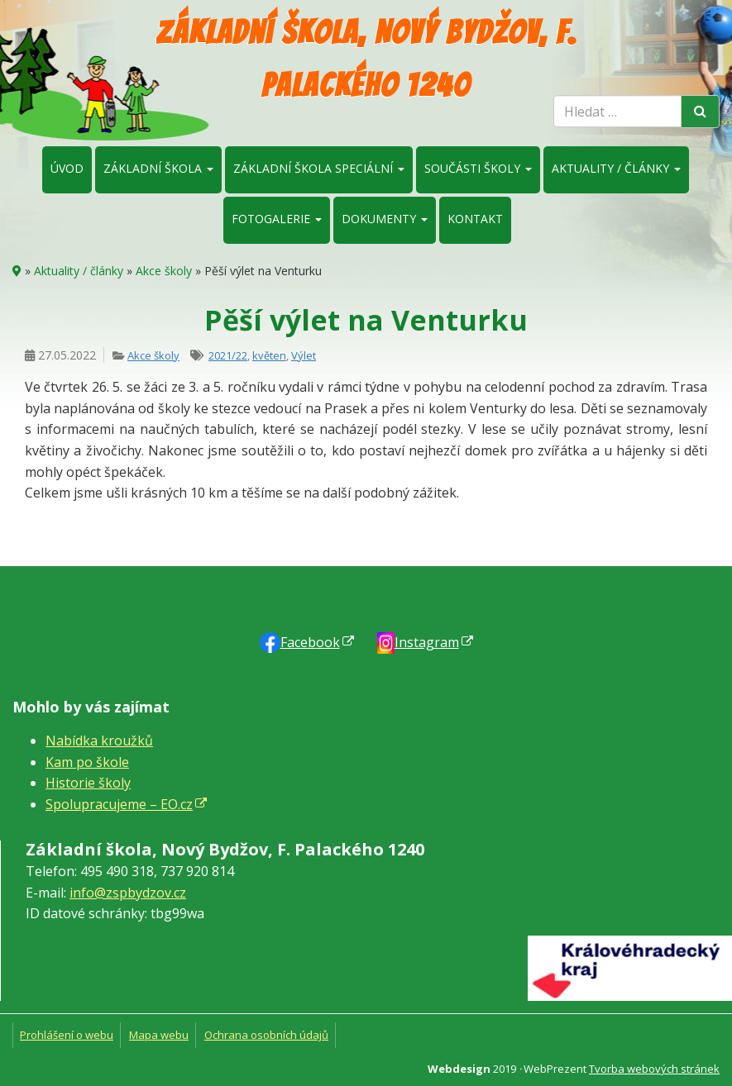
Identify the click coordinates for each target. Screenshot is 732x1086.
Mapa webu (159, 1034)
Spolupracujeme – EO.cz (119, 804)
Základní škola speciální (318, 168)
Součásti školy (478, 168)
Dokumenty (385, 218)
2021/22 (227, 355)
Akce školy (164, 271)
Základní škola (158, 168)
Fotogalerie (277, 218)
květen (269, 355)
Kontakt (475, 218)
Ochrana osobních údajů (266, 1034)
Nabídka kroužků (99, 740)
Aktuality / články (616, 168)
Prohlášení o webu (66, 1034)
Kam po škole (87, 762)
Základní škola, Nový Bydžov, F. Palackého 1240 (366, 58)
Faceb (310, 642)
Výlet (303, 355)
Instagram (427, 642)
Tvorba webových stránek (654, 1068)
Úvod (67, 168)
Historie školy (88, 783)
